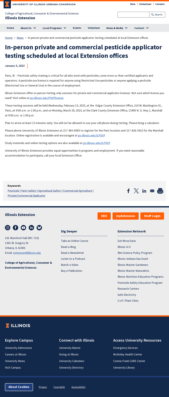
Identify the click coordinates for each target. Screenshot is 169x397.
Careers (160, 4)
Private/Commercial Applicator (26, 196)
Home (10, 28)
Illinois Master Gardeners (133, 265)
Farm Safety (28, 191)
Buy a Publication (71, 271)
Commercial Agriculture (77, 191)
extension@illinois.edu (27, 253)
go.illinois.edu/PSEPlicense (46, 98)
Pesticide (13, 191)
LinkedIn (31, 227)
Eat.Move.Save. (127, 241)
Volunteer (145, 4)
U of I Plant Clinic (128, 301)
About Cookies (19, 387)
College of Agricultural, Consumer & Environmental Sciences (42, 14)
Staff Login (152, 216)
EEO (104, 216)
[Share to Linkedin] (144, 191)
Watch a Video (69, 265)
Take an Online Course (74, 241)
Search (158, 14)
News (20, 38)
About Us (26, 28)
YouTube (23, 227)
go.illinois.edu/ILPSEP (91, 135)
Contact (139, 28)
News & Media (114, 28)
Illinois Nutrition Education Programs (141, 277)
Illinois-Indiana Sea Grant (133, 259)
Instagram (7, 227)
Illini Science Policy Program (135, 253)
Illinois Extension (20, 18)
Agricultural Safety (49, 191)
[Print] (160, 191)
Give (132, 4)
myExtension (125, 216)
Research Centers (128, 289)
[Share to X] (136, 191)
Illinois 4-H (124, 247)
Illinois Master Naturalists (133, 271)
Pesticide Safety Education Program (140, 283)
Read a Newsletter (72, 253)
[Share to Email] (152, 191)
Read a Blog (68, 247)
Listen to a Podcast (73, 259)
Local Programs (52, 28)
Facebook (15, 227)
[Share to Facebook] (128, 191)
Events (77, 28)
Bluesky (39, 227)
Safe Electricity (127, 295)
